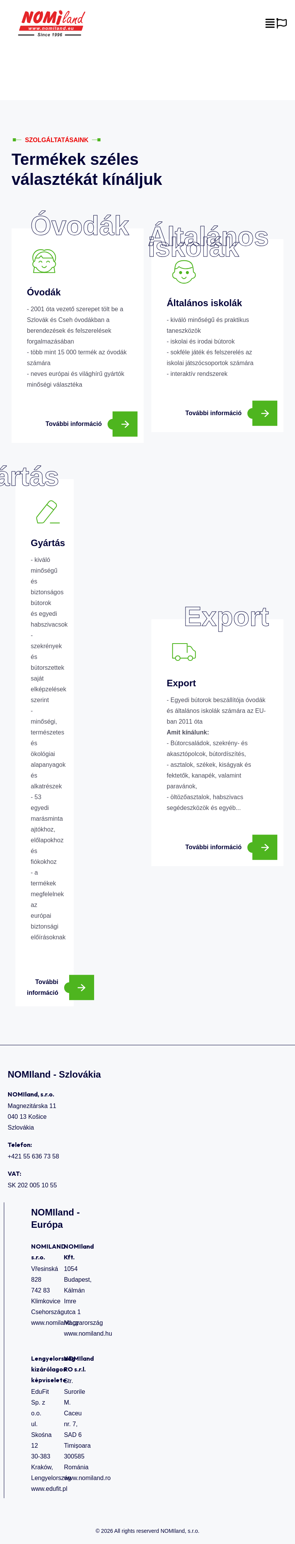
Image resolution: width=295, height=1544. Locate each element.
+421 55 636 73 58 (33, 1156)
